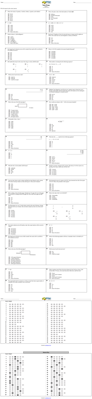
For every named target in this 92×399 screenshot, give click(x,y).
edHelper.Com (48, 345)
